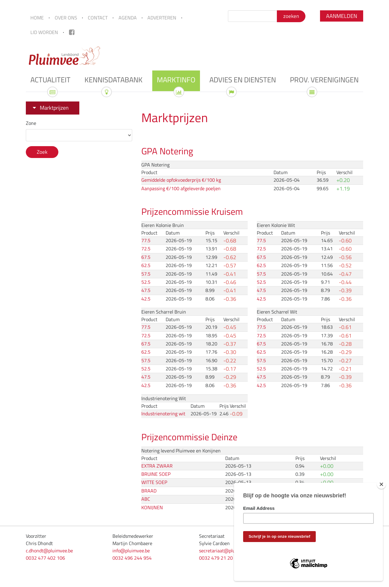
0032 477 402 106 (45, 557)
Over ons (66, 17)
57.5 (145, 273)
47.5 (145, 290)
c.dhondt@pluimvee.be (49, 550)
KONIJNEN (152, 507)
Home (37, 17)
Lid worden (44, 32)
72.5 (145, 248)
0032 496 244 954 (132, 557)
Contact (98, 17)
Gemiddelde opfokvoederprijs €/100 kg (181, 180)
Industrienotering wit (163, 413)
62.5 (145, 265)
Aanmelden (341, 16)
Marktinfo (176, 79)
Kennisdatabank (113, 79)
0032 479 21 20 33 (219, 557)
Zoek (42, 152)
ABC (145, 499)
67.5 (145, 257)
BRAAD (149, 490)
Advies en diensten (242, 79)
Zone (31, 123)
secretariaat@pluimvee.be (226, 550)
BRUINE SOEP (155, 474)
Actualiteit (50, 79)
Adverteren (161, 17)
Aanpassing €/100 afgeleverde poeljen (181, 188)
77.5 (145, 240)
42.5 (145, 298)
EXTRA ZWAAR (157, 465)
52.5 (145, 282)
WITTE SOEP (154, 482)
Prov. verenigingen (324, 79)
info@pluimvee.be (131, 550)
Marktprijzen (54, 108)
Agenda (128, 17)
